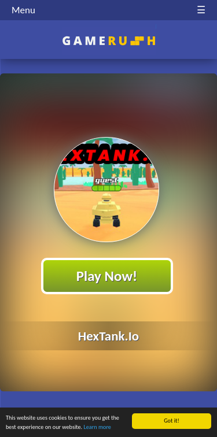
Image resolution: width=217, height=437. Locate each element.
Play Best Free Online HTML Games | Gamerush (108, 40)
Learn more (97, 427)
